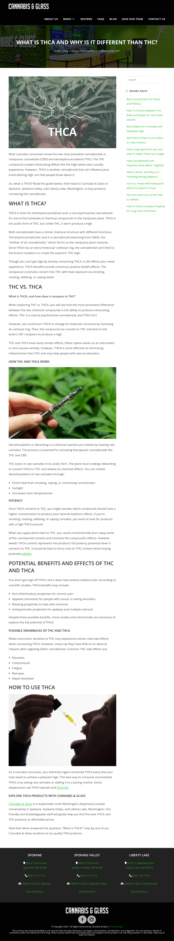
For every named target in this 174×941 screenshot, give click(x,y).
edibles (26, 554)
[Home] (57, 50)
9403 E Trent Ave (88, 863)
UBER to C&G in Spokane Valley (88, 883)
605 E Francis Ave (36, 863)
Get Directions (34, 891)
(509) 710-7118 (36, 875)
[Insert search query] (146, 79)
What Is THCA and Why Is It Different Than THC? (95, 50)
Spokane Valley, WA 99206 (87, 867)
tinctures (63, 787)
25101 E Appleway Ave (140, 863)
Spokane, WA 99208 (35, 867)
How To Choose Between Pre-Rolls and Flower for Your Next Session (145, 115)
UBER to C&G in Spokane (36, 883)
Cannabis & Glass (20, 804)
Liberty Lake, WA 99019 (139, 867)
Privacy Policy (116, 926)
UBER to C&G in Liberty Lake (141, 883)
